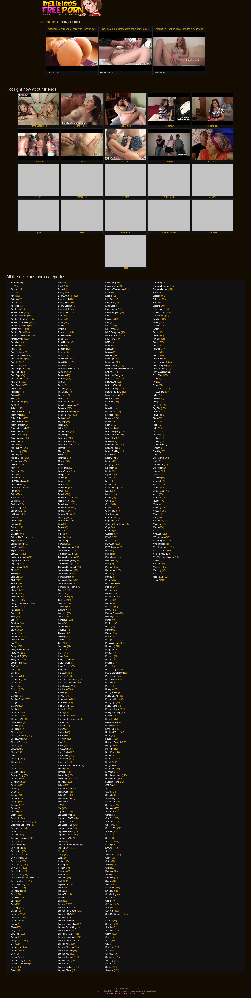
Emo (60, 316)
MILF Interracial (112, 335)
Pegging (109, 590)
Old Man (109, 507)
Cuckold (14, 835)
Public (108, 666)
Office (108, 501)
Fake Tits (62, 372)
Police (108, 636)
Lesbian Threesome (114, 289)
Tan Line (157, 339)
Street (155, 292)
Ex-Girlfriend (64, 335)
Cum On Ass (16, 868)
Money (108, 441)
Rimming (109, 749)
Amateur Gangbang (20, 319)
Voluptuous (158, 497)
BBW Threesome (19, 487)
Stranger (109, 970)
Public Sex (110, 676)
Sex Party (109, 818)
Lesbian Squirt (112, 283)
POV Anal (109, 544)
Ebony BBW (63, 302)
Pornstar (109, 646)
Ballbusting (16, 514)
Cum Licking (16, 864)
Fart (60, 382)
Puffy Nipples (111, 679)
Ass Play (15, 454)
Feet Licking (63, 402)
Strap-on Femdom (161, 286)
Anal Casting (17, 352)
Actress (14, 299)
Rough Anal (110, 765)
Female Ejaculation (67, 405)
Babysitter (15, 497)
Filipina (61, 425)
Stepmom (109, 957)
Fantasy (62, 378)
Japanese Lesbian (66, 821)
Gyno (60, 649)
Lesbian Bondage (66, 921)
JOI (59, 808)
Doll (12, 944)
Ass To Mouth (17, 458)
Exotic (61, 345)
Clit (12, 755)
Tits (154, 421)
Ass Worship (16, 461)
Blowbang (15, 597)
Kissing (61, 864)
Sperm (108, 934)
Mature (108, 372)
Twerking (157, 451)
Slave (108, 874)
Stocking (109, 960)
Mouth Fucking (112, 451)
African (14, 302)
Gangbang (63, 540)
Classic (14, 745)
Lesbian (61, 904)
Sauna (108, 792)
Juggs (61, 854)
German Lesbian (66, 570)
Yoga (155, 573)
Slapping (109, 871)
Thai (155, 378)
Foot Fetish (63, 468)
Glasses (62, 606)
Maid (107, 345)
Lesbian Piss (64, 964)
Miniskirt (109, 408)
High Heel (62, 702)
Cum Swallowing (18, 881)
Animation (15, 392)
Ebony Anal (63, 299)
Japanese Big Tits (66, 818)
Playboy (109, 630)
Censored (15, 712)
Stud (155, 302)
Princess (109, 656)
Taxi (154, 345)
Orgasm (109, 521)
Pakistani (109, 560)
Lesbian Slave (64, 970)
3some (14, 289)
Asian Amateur (17, 411)
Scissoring (110, 798)
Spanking (109, 930)
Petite (108, 603)
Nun (107, 481)
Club (13, 765)
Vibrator (156, 484)
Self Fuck (109, 811)
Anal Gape (16, 375)
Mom (107, 425)
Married (108, 355)
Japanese (62, 811)
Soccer (108, 897)
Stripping (157, 299)
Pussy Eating (111, 692)
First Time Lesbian (66, 444)
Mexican (109, 398)
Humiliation (63, 759)
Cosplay (14, 795)
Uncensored (158, 458)
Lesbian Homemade (67, 937)
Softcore (109, 904)
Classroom (16, 749)
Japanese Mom (65, 828)
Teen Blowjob (159, 362)
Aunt (13, 468)
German (62, 544)
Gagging (62, 537)
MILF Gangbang (112, 332)
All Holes (15, 306)
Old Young (110, 511)
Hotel (60, 742)
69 (12, 292)
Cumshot (15, 887)
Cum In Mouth (17, 854)
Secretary (109, 805)
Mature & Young (112, 375)
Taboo (155, 332)
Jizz (60, 851)
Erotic (60, 322)
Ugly (155, 454)
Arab (13, 398)
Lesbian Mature (65, 950)
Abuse (14, 296)
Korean (61, 874)
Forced (61, 478)
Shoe (107, 835)
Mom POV (110, 438)
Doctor (14, 937)
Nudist (108, 478)
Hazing (61, 692)
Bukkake (15, 640)
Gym (60, 643)
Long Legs (110, 306)
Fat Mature (63, 392)
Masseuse (110, 362)
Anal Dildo (15, 365)
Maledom (109, 349)
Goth (60, 623)
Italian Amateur (65, 788)
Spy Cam (109, 947)
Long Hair (109, 302)
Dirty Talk (15, 934)
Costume (15, 798)
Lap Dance (63, 884)
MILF (107, 325)
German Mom (64, 577)
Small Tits (109, 887)
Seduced (109, 808)
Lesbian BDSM (65, 917)
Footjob (61, 474)
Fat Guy (62, 388)
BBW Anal (15, 478)
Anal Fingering (17, 368)
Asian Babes (16, 418)
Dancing (14, 907)
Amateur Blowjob (19, 316)
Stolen (108, 964)
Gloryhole (62, 610)
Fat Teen (62, 395)
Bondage (15, 606)
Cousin (14, 808)
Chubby (14, 732)
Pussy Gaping (111, 696)
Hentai (61, 696)
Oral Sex (109, 517)
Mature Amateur (112, 378)
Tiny (155, 402)
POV (107, 540)
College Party (17, 775)
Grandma (62, 626)
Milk (107, 405)
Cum (13, 841)
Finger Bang (63, 431)
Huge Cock (63, 755)
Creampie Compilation (21, 821)
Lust (107, 322)
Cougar (14, 802)
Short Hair (110, 841)
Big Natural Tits (18, 560)
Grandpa (62, 630)
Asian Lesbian (17, 431)
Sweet (155, 322)
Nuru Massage (112, 487)
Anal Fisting (16, 372)
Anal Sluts (15, 382)
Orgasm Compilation (114, 524)
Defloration (16, 921)
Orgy (107, 527)
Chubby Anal (17, 739)
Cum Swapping (18, 884)
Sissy (107, 858)
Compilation (16, 782)
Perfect (108, 593)
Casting (14, 696)
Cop (13, 788)
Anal (13, 349)
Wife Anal (157, 534)
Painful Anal (110, 557)
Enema (61, 319)
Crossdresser (17, 828)
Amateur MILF (17, 329)
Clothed (14, 762)
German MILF (64, 573)
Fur (59, 530)
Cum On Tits (16, 874)
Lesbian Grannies (66, 934)
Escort (61, 325)
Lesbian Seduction (66, 967)
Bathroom (15, 527)
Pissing (108, 623)
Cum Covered (17, 844)
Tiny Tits (156, 408)
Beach (14, 530)
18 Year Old (16, 283)
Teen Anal (157, 359)
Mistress (109, 415)
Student (156, 306)
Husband (62, 762)
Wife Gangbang (160, 540)
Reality (108, 725)
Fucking (61, 517)
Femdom (62, 408)
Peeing (108, 587)
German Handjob (66, 564)
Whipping (157, 524)
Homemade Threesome (69, 719)
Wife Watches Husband (163, 557)
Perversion (110, 597)
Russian (109, 772)
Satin (107, 788)
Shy (107, 851)
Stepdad (109, 954)
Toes (155, 425)
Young (156, 580)
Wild (155, 560)
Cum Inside (16, 861)
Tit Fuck (156, 411)
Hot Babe (62, 735)
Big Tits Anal (16, 567)
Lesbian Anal (64, 907)
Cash (13, 692)
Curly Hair (15, 897)
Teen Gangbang (160, 365)
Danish (14, 911)
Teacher (156, 349)
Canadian (15, 683)
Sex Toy (109, 825)
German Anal (64, 550)
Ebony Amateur (65, 296)
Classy (14, 752)
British (14, 626)
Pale (107, 564)
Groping (62, 636)
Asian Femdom (18, 425)
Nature (108, 461)
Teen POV (157, 375)
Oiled (107, 504)
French (61, 494)
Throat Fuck (158, 392)
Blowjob (14, 600)
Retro (107, 735)
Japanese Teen (65, 835)
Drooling (62, 283)
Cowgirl (14, 811)
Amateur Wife (17, 339)
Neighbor (109, 468)
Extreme (62, 352)
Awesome (15, 471)
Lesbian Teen (111, 286)
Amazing (15, 342)
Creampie (15, 818)
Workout (156, 564)
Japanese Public (65, 831)
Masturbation (111, 365)
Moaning (109, 418)
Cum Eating (16, 848)
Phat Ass (109, 606)
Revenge (109, 739)
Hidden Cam (64, 699)
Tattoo (155, 342)
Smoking (109, 891)
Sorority (108, 921)
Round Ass (110, 768)
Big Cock (15, 554)
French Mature (65, 507)
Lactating (62, 878)
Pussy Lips (110, 702)
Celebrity (15, 709)
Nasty (108, 454)
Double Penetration (20, 964)
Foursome (62, 487)
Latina (61, 891)
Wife (155, 530)
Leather (61, 897)
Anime (14, 395)
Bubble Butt (16, 636)
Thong (156, 385)
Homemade (63, 716)
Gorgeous (62, 620)
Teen (155, 355)
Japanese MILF (65, 825)
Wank (155, 504)
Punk (107, 686)
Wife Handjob (159, 544)
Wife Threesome (160, 554)
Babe (13, 494)
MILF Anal (110, 329)
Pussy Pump (111, 706)
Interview (62, 782)
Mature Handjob (112, 388)
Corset (14, 792)
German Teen (64, 583)
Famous (62, 375)
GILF (60, 534)
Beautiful (15, 534)
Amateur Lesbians (19, 325)
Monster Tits (111, 448)
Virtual (156, 494)
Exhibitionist (63, 342)
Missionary (110, 411)
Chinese (14, 725)
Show (108, 844)
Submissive (158, 309)
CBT (13, 666)
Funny (61, 527)
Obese (108, 497)
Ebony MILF (63, 309)
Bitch (13, 580)
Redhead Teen (112, 732)
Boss (13, 616)
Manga (108, 352)
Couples (14, 805)
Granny (61, 633)
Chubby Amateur (18, 735)
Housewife (63, 749)
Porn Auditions (112, 643)
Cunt (13, 894)
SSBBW (109, 785)
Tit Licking (157, 415)
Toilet (155, 428)
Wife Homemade (160, 547)
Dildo (13, 927)
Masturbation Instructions (117, 368)
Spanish (109, 927)
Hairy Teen (63, 669)
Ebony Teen (63, 312)
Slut (107, 884)
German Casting (65, 554)
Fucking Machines (66, 521)
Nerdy (108, 471)
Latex (60, 887)
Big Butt (14, 550)
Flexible (61, 461)
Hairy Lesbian (64, 659)
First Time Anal (65, 441)
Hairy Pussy (63, 666)
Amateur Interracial (19, 322)
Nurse (108, 484)
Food (60, 464)
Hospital (62, 732)
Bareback (15, 521)
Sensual (109, 815)
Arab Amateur (17, 402)
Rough (108, 762)
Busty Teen (16, 659)
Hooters (61, 725)
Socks (108, 901)
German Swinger (66, 580)
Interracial (62, 775)
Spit (107, 937)
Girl (59, 593)
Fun (60, 524)
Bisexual (15, 577)
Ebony (61, 292)
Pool (107, 640)
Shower (108, 848)
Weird (155, 514)
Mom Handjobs (112, 435)
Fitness (61, 454)
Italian (61, 785)
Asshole (14, 464)
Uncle (155, 461)
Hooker (61, 722)
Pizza (107, 626)
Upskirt (156, 474)
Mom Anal (110, 428)
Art (12, 405)
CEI (12, 669)
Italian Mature (64, 798)
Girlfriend (62, 600)
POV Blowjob (111, 547)
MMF (107, 342)
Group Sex (63, 640)
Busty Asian (16, 653)
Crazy (13, 815)
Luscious (109, 319)
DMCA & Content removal (125, 994)
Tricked (156, 441)
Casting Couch (18, 699)
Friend (61, 511)
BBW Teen (16, 484)
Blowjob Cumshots (19, 603)
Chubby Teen (17, 742)
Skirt (107, 868)
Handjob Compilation (67, 679)
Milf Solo (109, 402)
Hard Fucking (64, 686)
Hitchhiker (62, 709)
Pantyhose (110, 570)
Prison (108, 659)
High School (63, 706)
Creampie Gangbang (20, 825)
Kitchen (61, 868)
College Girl (16, 772)
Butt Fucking (16, 663)
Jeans (61, 841)
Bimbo (14, 573)
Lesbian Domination (67, 924)
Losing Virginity (112, 312)
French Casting (65, 504)
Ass (12, 444)
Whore (156, 527)
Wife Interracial (160, 550)
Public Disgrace (112, 669)
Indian (61, 768)
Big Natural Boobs (19, 557)
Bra (12, 620)
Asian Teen (16, 441)
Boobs (14, 610)
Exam (60, 339)
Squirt (108, 950)
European (62, 332)
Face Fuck (63, 359)
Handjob (62, 676)
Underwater (158, 464)
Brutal (13, 633)
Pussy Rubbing (112, 709)
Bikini (13, 570)
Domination (16, 947)
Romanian (110, 755)
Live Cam (109, 299)
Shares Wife (111, 828)
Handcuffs (62, 673)
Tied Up (156, 398)
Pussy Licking (111, 699)
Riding (108, 745)
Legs (60, 901)
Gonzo (61, 616)
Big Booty (15, 547)
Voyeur (156, 501)
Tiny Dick (157, 405)
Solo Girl (109, 911)
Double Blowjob (18, 960)
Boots (13, 613)
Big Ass (14, 540)
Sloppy (108, 881)
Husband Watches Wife (69, 765)
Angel (13, 388)
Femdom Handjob (66, 411)
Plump (108, 633)
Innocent (62, 772)
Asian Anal (16, 415)
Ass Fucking (16, 448)
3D (12, 286)
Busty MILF (16, 656)
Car (12, 686)
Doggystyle (16, 940)
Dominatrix (16, 950)
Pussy (108, 689)
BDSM (14, 491)
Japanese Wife (65, 838)
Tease (155, 352)
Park (107, 573)
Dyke (60, 289)
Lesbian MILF (64, 944)
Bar (12, 517)
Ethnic (61, 329)
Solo (107, 907)
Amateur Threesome (20, 335)
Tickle (155, 395)
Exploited (62, 349)
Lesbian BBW (64, 914)
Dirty (13, 930)
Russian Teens (112, 782)
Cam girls (15, 676)
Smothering (110, 894)
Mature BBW (111, 385)
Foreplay (62, 481)
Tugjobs (156, 448)
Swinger (156, 325)
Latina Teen (63, 894)
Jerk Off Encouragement (69, 844)
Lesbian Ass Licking (67, 911)
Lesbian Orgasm (65, 957)
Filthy (60, 428)
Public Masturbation (114, 673)
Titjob (155, 418)
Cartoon (14, 689)
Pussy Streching (112, 712)
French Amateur (65, 497)
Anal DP (14, 362)
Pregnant (109, 649)
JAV (60, 805)
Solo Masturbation (113, 914)
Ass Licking (16, 451)
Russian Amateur (113, 775)
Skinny (108, 864)
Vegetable (157, 481)
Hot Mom (62, 739)
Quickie (108, 716)
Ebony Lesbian (65, 306)
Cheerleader (16, 722)
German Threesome (67, 587)
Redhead (109, 729)
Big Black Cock (18, 544)
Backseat (15, 504)
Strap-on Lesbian (161, 289)
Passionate (110, 583)
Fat (59, 385)
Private (108, 663)
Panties (108, 567)
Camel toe (15, 679)
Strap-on (157, 283)
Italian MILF (63, 795)
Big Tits (14, 564)
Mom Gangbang (112, 431)
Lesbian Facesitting (67, 927)
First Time (62, 438)
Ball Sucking (16, 511)
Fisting (61, 451)
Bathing (14, 524)
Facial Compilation (66, 368)
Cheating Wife (17, 719)
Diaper (14, 924)
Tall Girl (156, 335)
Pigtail (108, 620)
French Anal (63, 501)
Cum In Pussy (17, 858)
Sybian (156, 329)
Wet (154, 517)
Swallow (156, 319)
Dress (13, 970)
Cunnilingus (16, 891)
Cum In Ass (16, 851)
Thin (155, 382)
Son (107, 917)
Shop (107, 838)
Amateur (15, 309)
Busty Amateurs (18, 649)
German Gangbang (67, 560)
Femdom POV (64, 415)
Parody (108, 577)
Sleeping (109, 878)
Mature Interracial (113, 392)
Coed (13, 768)
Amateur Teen (17, 332)
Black (13, 587)
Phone (108, 610)
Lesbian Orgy (64, 960)
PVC (107, 550)
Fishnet (61, 448)
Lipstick (108, 296)
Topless (156, 435)
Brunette (15, 630)
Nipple (108, 474)
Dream (14, 967)
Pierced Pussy (112, 613)
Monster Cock (111, 444)
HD (59, 653)
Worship (156, 567)
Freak (60, 491)
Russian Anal (111, 778)
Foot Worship (64, 471)
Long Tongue (111, 309)
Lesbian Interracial (66, 940)
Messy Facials (112, 395)
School (108, 795)
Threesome (158, 388)
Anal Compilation (19, 355)
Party (107, 580)
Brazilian (15, 623)
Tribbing (156, 438)
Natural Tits (110, 458)
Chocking (15, 729)
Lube (107, 316)
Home (61, 712)
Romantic (109, 759)
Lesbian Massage (66, 947)
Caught (14, 706)
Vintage (156, 487)
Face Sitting (63, 362)
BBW (13, 474)
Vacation (157, 478)
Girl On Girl (63, 597)
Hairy (60, 656)
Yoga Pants (158, 577)
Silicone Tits (110, 854)
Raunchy (109, 719)
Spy (107, 944)
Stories (108, 967)
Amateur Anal (17, 312)
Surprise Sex (159, 316)
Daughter (15, 914)
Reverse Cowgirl (113, 742)
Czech (14, 901)
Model (108, 421)
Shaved (108, 831)
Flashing (62, 458)
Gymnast (62, 646)
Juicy (60, 858)
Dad (13, 904)
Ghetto (61, 590)
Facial (61, 365)
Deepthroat (16, 917)
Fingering (62, 435)
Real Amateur (111, 722)
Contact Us (141, 994)
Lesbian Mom (64, 954)
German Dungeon (66, 557)
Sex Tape (109, 821)
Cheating (15, 716)
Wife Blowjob (159, 537)
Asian (13, 408)
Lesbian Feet (64, 930)
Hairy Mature (64, 663)
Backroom (15, 501)
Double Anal (16, 957)
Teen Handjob (159, 368)
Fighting (62, 421)
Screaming (110, 802)
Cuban (14, 831)
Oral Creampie (112, 514)
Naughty (109, 464)
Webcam (157, 511)
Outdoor (109, 534)
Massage (109, 359)
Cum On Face (17, 871)
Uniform (156, 471)
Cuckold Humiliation (20, 838)
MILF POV (110, 339)
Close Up (15, 759)
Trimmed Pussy (160, 444)
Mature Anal (110, 382)
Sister (108, 861)
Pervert (108, 600)
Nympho (109, 494)
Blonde (14, 593)
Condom (15, 785)
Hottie (60, 745)
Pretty (108, 653)
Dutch (60, 286)
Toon (155, 431)
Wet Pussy (158, 521)
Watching (157, 507)
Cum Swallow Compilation (23, 878)
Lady (60, 881)
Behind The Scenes (20, 537)
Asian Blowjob (17, 421)
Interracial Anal (65, 778)
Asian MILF (16, 435)
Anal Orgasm (17, 378)
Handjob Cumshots (67, 683)
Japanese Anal (65, 815)
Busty (13, 646)
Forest (61, 484)
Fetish (61, 418)
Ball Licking (16, 507)
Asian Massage (18, 438)
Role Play (109, 752)
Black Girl (15, 590)
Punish (108, 683)
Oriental (109, 530)
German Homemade (67, 567)
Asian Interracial (18, 428)
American (15, 345)
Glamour (62, 603)
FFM (60, 355)
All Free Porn (48, 21)
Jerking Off (63, 848)
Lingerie (109, 292)
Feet (60, 398)
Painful (108, 554)
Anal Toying (16, 385)
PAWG (108, 537)
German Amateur (66, 547)
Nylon (108, 491)
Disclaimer (110, 994)
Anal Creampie (18, 359)
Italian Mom (63, 802)
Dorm (13, 954)
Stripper (156, 296)
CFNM (14, 673)
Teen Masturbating (161, 372)
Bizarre (14, 583)
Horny (61, 729)
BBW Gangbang (18, 481)
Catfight (14, 702)
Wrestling (157, 570)
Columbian (16, 778)
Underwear (158, 468)
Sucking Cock (159, 312)
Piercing (109, 616)
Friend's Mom (64, 514)
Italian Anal (63, 792)
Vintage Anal (158, 491)
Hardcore (62, 689)
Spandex (109, 924)
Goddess (62, 613)
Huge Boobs (64, 752)
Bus (12, 643)
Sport (107, 940)
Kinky (60, 861)
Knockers (62, 871)
